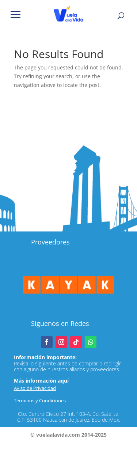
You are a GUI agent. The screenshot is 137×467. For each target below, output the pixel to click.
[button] (15, 13)
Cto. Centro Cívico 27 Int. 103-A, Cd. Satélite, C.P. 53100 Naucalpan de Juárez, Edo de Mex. (68, 417)
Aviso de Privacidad (35, 388)
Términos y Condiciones (40, 400)
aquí (63, 380)
